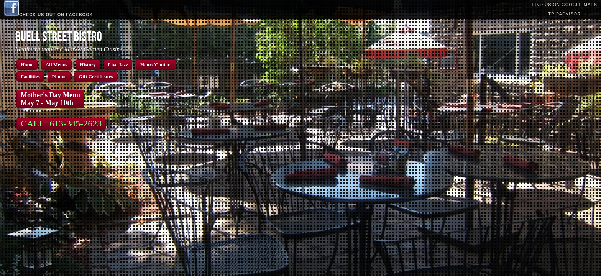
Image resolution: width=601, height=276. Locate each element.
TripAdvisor (564, 14)
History (88, 64)
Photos (59, 76)
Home (27, 64)
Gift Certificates (96, 76)
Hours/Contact (156, 64)
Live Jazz (118, 64)
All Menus (56, 64)
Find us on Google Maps (564, 4)
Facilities (30, 76)
